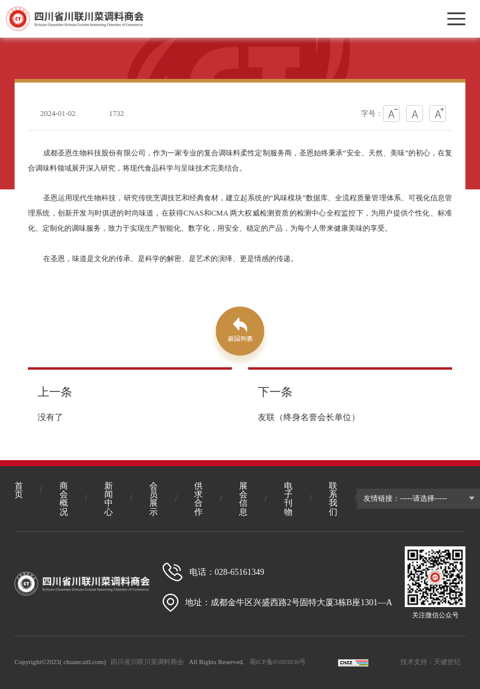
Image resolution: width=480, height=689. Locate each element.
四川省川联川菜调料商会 (147, 661)
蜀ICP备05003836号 (277, 661)
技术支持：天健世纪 (431, 661)
